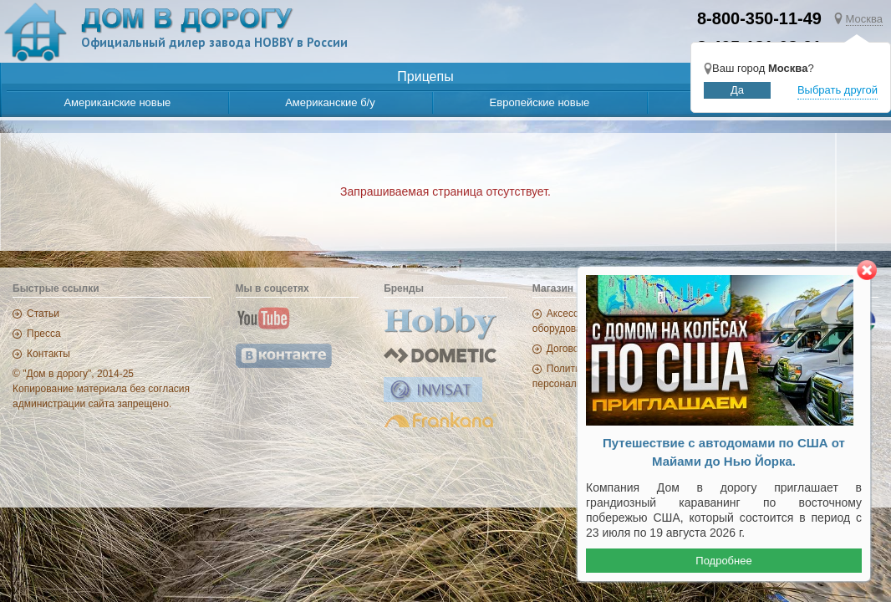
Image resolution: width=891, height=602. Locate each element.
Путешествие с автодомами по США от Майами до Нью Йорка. (724, 452)
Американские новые (117, 102)
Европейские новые (540, 102)
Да (737, 90)
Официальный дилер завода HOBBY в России (214, 42)
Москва (864, 19)
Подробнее (723, 560)
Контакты (48, 354)
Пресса (44, 333)
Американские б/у (330, 102)
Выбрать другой (837, 90)
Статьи (43, 313)
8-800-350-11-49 (759, 18)
